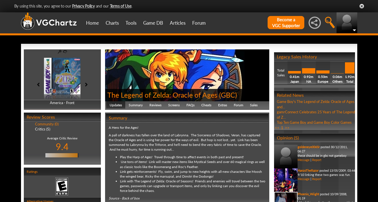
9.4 (62, 146)
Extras (222, 105)
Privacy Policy (83, 6)
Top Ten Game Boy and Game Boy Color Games (314, 122)
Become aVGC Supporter (286, 22)
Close (362, 6)
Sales (254, 105)
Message (304, 160)
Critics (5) (42, 129)
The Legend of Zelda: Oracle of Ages (162, 95)
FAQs (190, 105)
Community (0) (47, 124)
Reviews (155, 105)
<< (277, 127)
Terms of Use (120, 6)
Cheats (206, 105)
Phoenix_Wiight (308, 194)
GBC (228, 95)
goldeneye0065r (309, 147)
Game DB (153, 23)
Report (316, 160)
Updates (116, 105)
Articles (177, 23)
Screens (174, 105)
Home (92, 23)
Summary (136, 105)
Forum (199, 23)
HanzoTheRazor (308, 170)
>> (287, 127)
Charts (112, 23)
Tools (131, 23)
